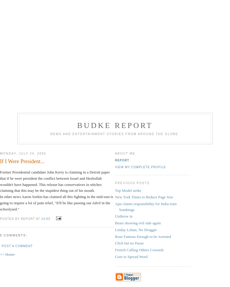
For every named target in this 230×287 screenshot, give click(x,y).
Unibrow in (124, 216)
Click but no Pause (129, 243)
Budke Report (115, 125)
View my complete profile (140, 167)
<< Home (7, 254)
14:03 (45, 218)
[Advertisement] (115, 55)
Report (122, 160)
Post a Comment (17, 246)
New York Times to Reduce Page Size (144, 197)
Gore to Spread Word (131, 256)
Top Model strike (128, 190)
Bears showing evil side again (138, 223)
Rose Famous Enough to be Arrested (143, 236)
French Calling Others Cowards (139, 250)
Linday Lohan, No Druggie (136, 230)
